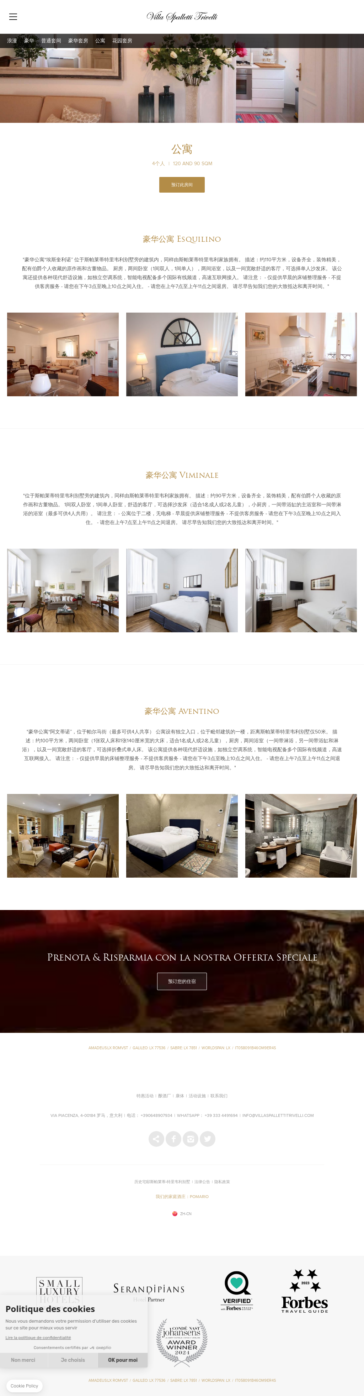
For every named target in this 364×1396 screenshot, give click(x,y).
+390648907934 (156, 1116)
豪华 (29, 40)
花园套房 (122, 40)
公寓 (100, 40)
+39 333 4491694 (221, 1116)
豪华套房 (78, 40)
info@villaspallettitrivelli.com (278, 1116)
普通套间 (51, 40)
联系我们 (219, 1096)
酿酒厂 (164, 1096)
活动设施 (197, 1096)
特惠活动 (145, 1096)
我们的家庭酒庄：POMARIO (182, 1197)
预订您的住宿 (182, 981)
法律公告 (202, 1182)
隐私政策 (222, 1182)
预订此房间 (182, 185)
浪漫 (12, 40)
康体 (180, 1096)
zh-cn (186, 1214)
